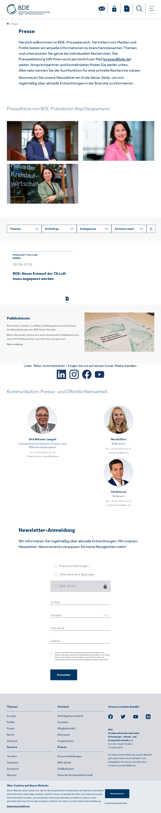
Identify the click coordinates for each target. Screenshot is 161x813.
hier (53, 329)
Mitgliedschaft (66, 728)
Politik (10, 722)
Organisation (66, 741)
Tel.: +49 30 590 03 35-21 (118, 449)
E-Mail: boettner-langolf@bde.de (42, 456)
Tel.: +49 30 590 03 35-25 (118, 501)
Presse (15, 24)
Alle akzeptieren (117, 794)
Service (12, 747)
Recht (10, 734)
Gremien (63, 722)
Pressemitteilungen (74, 566)
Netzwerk (64, 734)
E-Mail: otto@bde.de (118, 452)
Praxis (10, 728)
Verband (12, 741)
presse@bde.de (117, 59)
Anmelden (64, 674)
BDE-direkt (67, 586)
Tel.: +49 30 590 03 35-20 (42, 452)
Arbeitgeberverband (70, 716)
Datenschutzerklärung (18, 806)
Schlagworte (88, 228)
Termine (12, 756)
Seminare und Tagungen (77, 574)
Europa (11, 716)
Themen (15, 228)
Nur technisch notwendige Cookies (116, 803)
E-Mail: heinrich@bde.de (118, 505)
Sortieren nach (124, 228)
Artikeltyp (52, 228)
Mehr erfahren (15, 344)
